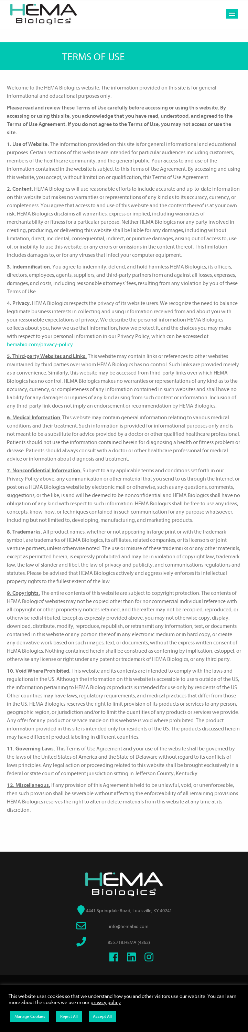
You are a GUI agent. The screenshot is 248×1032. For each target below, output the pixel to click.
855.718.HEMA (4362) (129, 942)
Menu (232, 14)
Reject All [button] (69, 1016)
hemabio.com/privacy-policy (40, 344)
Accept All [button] (102, 1016)
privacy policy (105, 1002)
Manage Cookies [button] (29, 1016)
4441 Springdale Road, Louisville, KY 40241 (129, 911)
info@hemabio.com (129, 926)
